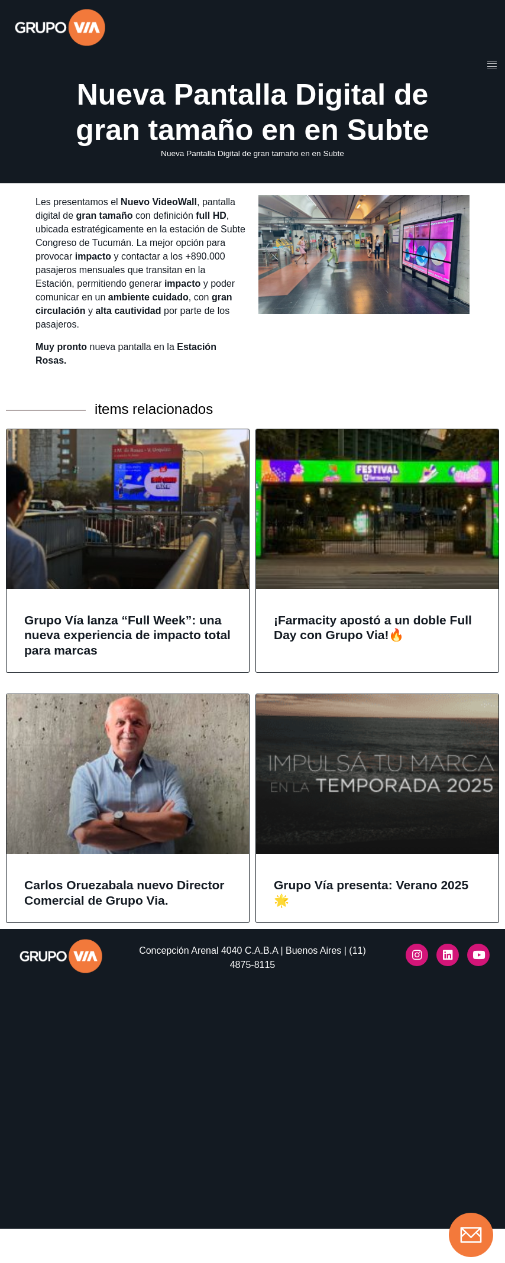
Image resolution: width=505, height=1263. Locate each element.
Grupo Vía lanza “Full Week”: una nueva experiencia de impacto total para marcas (127, 657)
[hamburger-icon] (491, 66)
